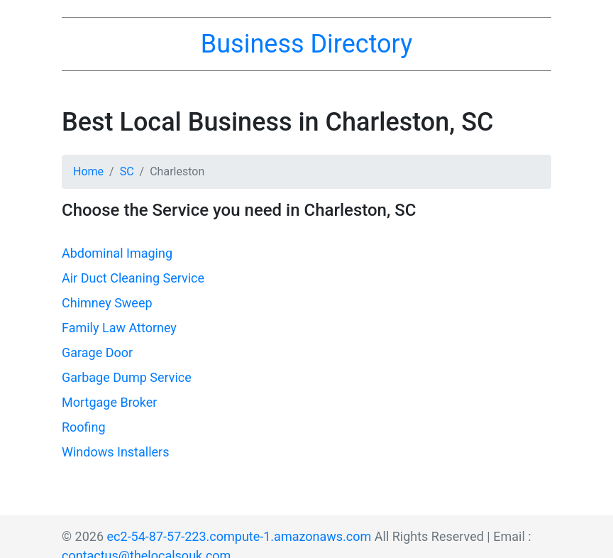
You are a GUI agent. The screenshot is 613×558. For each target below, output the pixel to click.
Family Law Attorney (119, 327)
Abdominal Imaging (117, 253)
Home (88, 171)
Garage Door (97, 352)
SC (127, 171)
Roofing (84, 427)
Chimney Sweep (107, 302)
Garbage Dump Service (127, 377)
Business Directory (306, 44)
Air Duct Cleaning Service (133, 277)
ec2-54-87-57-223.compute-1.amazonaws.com (239, 536)
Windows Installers (115, 451)
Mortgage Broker (109, 402)
